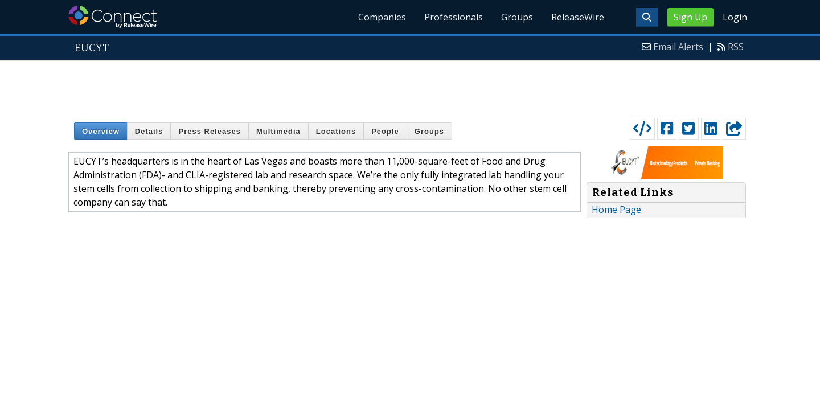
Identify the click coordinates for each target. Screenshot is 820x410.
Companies (382, 17)
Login (735, 17)
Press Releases (209, 131)
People (385, 131)
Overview (101, 131)
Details (149, 131)
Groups (517, 17)
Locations (336, 131)
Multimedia (278, 131)
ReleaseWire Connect (112, 17)
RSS (736, 46)
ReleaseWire (577, 17)
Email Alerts (678, 46)
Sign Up (690, 17)
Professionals (453, 17)
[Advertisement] (410, 86)
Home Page (616, 209)
